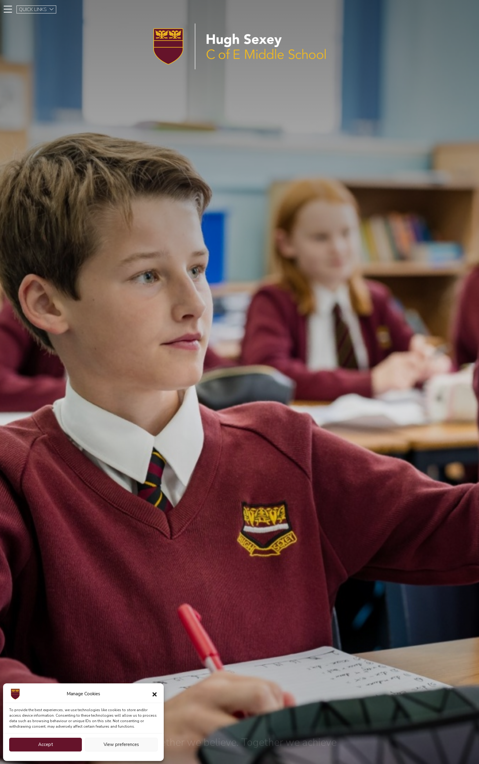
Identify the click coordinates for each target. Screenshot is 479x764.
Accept (45, 744)
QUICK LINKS (36, 9)
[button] (155, 694)
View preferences (121, 744)
